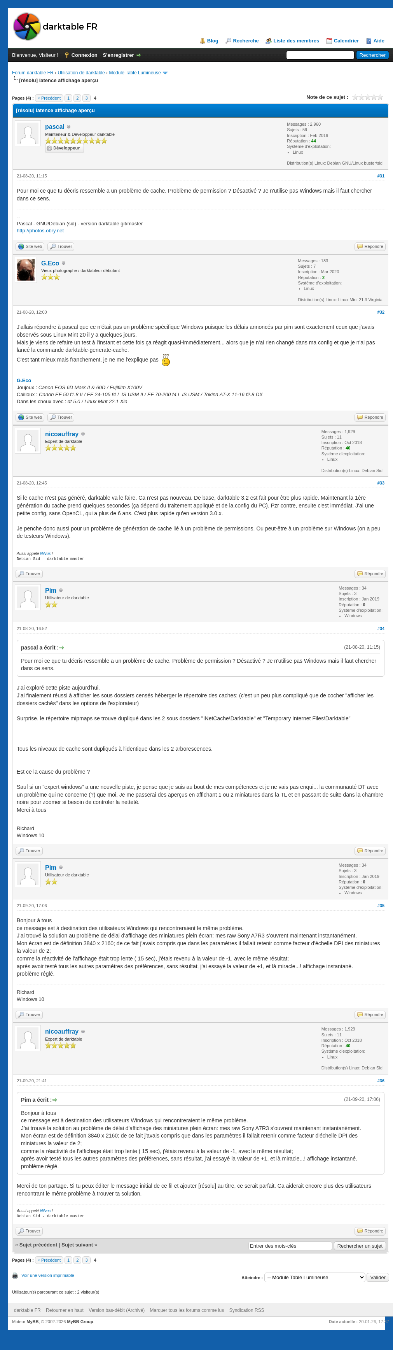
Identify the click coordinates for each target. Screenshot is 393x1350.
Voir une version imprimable (47, 1275)
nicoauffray (62, 434)
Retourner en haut (65, 1310)
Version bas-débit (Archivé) (117, 1310)
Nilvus (45, 553)
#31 (380, 176)
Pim (50, 590)
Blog (212, 41)
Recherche (246, 41)
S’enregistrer (118, 55)
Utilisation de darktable (81, 72)
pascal (55, 126)
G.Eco (50, 263)
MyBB (32, 1321)
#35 (380, 905)
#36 (380, 1080)
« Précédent (49, 98)
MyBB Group (80, 1321)
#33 (380, 483)
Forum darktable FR (33, 72)
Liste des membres (296, 41)
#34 (380, 628)
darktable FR (27, 1310)
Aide (379, 41)
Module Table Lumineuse (135, 72)
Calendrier (346, 41)
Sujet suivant (77, 1245)
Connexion (85, 55)
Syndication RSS (246, 1310)
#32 (380, 312)
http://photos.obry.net (40, 230)
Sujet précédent (38, 1245)
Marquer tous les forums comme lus (187, 1310)
